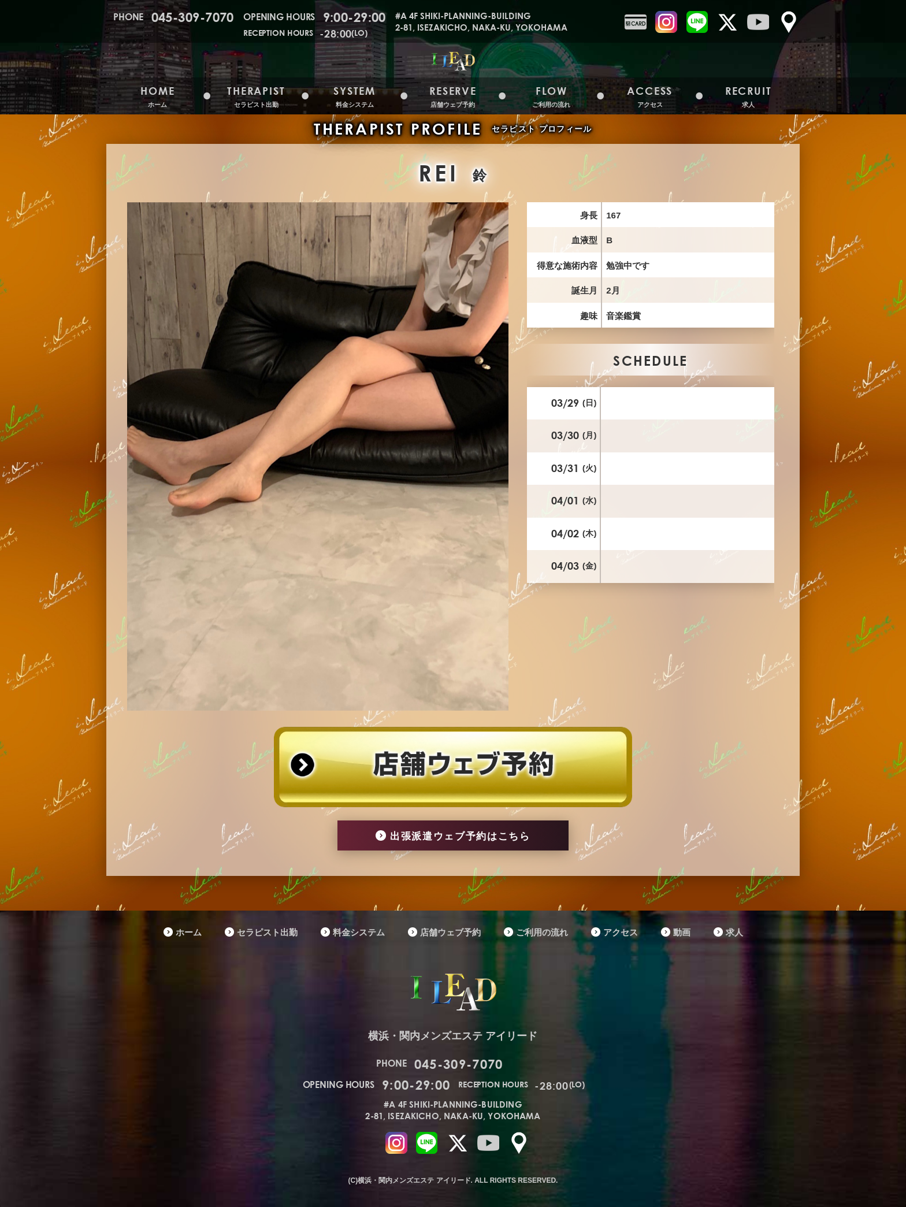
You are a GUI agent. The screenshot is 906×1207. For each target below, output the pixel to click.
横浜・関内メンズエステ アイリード (452, 1002)
